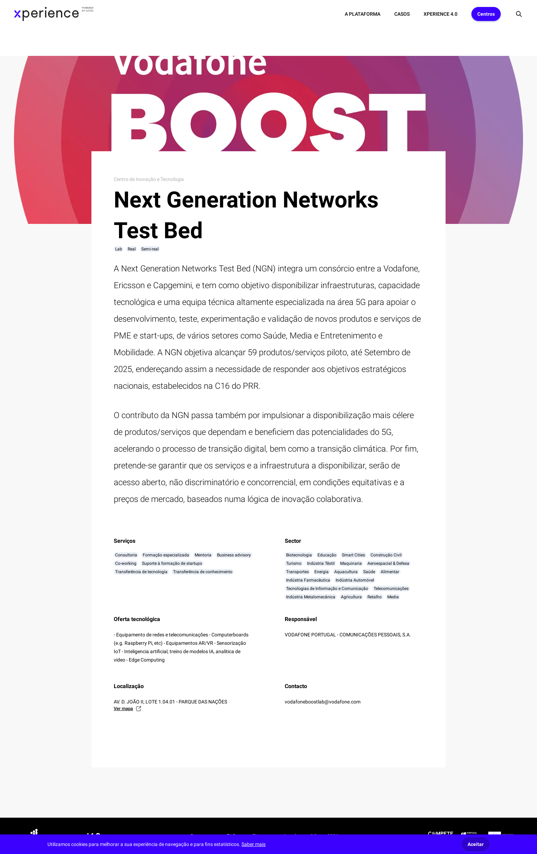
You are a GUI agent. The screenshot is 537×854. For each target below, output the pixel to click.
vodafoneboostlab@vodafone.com (322, 702)
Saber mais (253, 844)
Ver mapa (127, 708)
